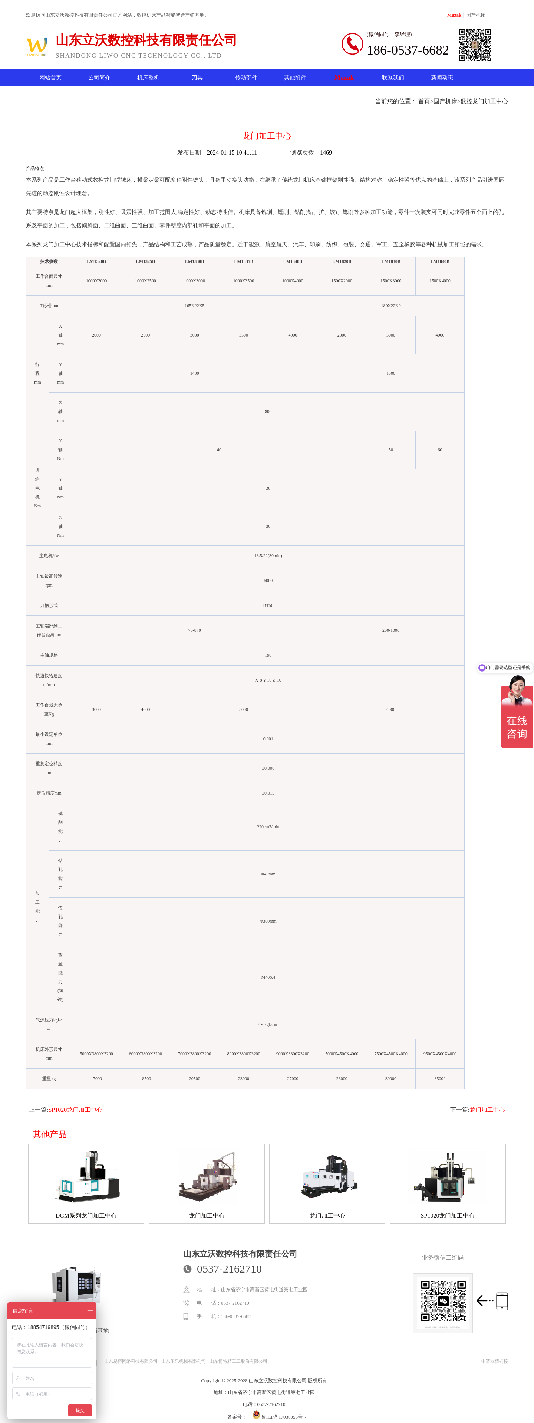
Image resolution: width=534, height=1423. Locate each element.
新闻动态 (442, 78)
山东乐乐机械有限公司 (183, 1361)
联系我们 (393, 78)
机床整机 (148, 78)
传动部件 (246, 78)
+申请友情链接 (493, 1361)
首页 (424, 101)
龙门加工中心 (487, 1110)
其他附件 (295, 78)
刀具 (197, 78)
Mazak (454, 15)
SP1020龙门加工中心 (75, 1110)
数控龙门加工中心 (484, 101)
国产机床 (475, 15)
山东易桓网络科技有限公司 (131, 1361)
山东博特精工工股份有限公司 (238, 1361)
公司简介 (99, 78)
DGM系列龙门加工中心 (86, 1215)
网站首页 (50, 78)
